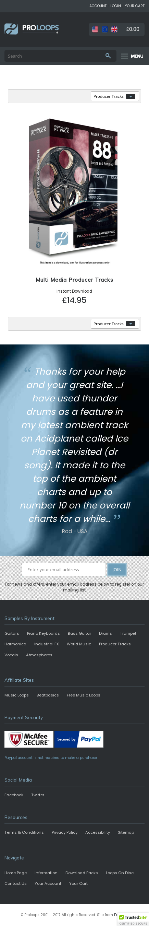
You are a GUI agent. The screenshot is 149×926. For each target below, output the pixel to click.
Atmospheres (39, 655)
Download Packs (81, 873)
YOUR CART (135, 6)
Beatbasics (48, 695)
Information (46, 873)
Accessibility (97, 832)
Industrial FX (46, 644)
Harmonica (15, 644)
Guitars (11, 633)
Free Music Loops (83, 695)
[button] (133, 919)
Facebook (13, 795)
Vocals (11, 655)
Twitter (37, 795)
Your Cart (78, 883)
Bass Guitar (79, 633)
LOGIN (115, 6)
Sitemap (126, 832)
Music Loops (16, 695)
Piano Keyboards (43, 633)
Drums (105, 633)
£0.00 (132, 29)
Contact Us (15, 883)
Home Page (15, 873)
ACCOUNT (98, 6)
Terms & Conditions (24, 832)
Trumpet (128, 633)
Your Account (48, 883)
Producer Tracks (115, 644)
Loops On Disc (120, 873)
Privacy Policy (64, 832)
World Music (79, 644)
